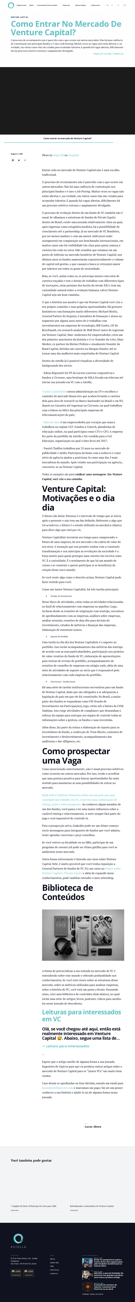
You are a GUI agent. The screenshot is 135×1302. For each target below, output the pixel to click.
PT (112, 5)
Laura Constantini (54, 391)
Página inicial (21, 5)
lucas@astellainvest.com (57, 1088)
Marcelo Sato (52, 422)
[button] (124, 5)
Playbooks (66, 5)
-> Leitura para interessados (65, 1046)
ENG (107, 5)
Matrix (31, 5)
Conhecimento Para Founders (47, 5)
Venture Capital (80, 5)
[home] (11, 5)
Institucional (95, 5)
